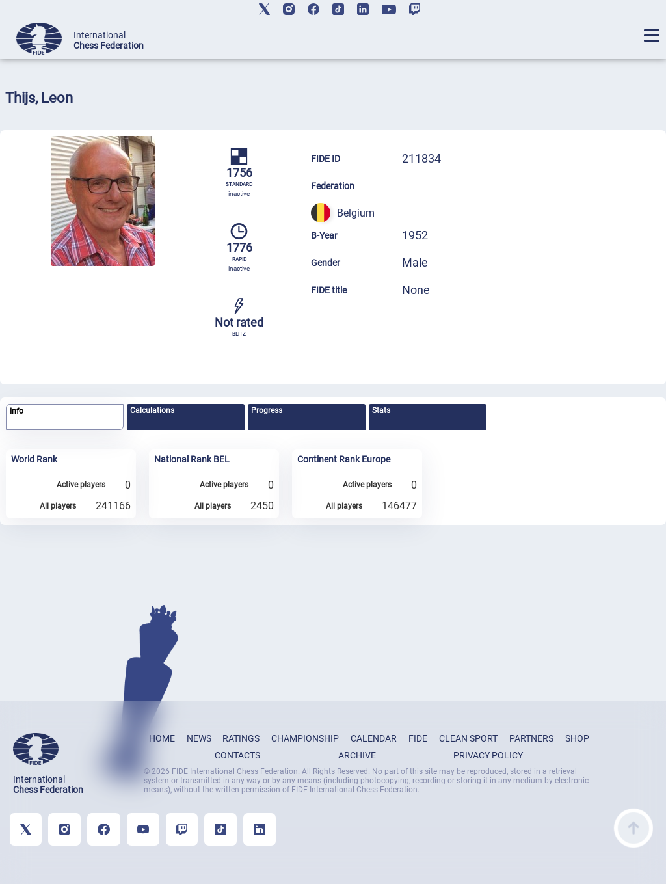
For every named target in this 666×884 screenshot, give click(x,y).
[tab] (65, 417)
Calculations (152, 410)
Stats (381, 410)
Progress (266, 410)
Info (16, 411)
